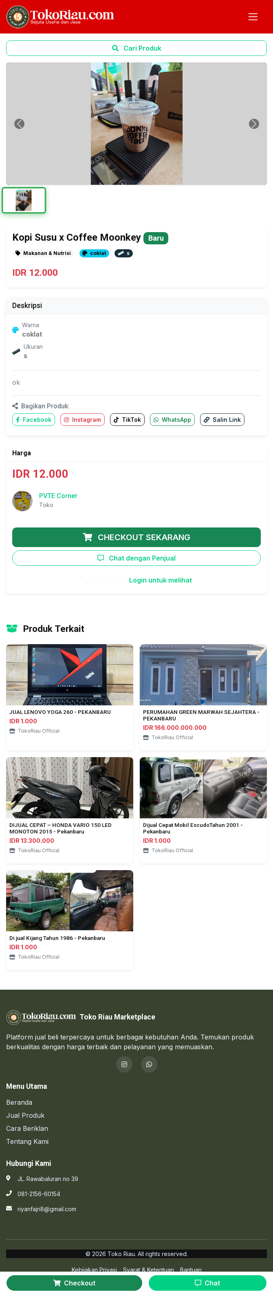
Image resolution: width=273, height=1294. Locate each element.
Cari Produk (136, 48)
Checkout (74, 1283)
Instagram (82, 419)
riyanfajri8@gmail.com (47, 1208)
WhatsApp (172, 419)
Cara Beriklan (27, 1128)
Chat (207, 1283)
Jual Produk (25, 1115)
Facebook (33, 419)
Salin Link (222, 419)
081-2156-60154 (39, 1193)
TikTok (127, 419)
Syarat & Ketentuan (148, 1269)
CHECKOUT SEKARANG (136, 537)
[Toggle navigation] (253, 17)
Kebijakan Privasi (94, 1269)
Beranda (19, 1102)
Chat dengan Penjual (136, 558)
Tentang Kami (27, 1141)
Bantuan (191, 1269)
